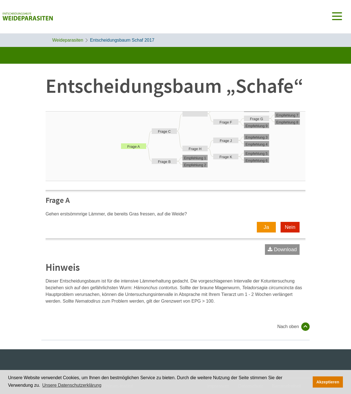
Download (285, 249)
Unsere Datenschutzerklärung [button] (71, 385)
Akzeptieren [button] (327, 382)
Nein (290, 227)
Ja (266, 227)
